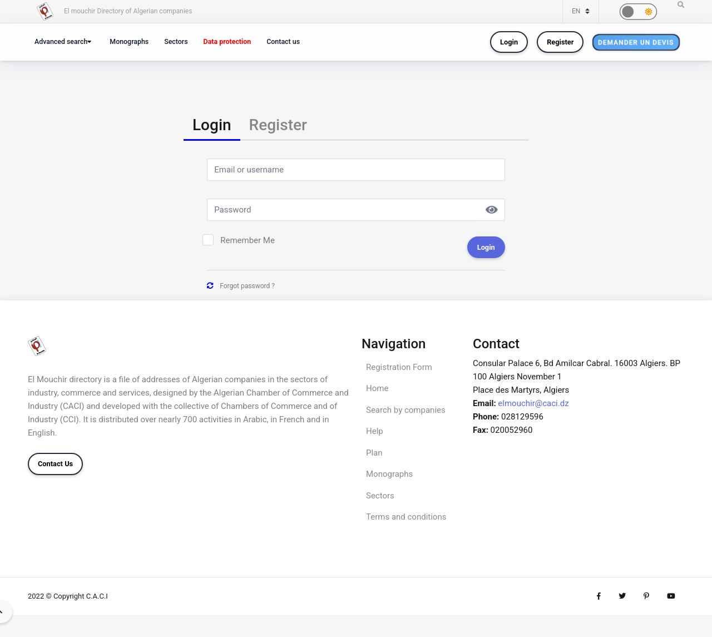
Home (377, 388)
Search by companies (406, 410)
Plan (374, 453)
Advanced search (60, 41)
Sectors (175, 41)
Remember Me (247, 240)
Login (509, 42)
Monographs (129, 41)
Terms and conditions (406, 517)
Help (374, 431)
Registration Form (399, 367)
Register (560, 42)
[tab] (212, 126)
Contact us (283, 41)
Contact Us (55, 464)
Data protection (227, 41)
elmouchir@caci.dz (533, 403)
